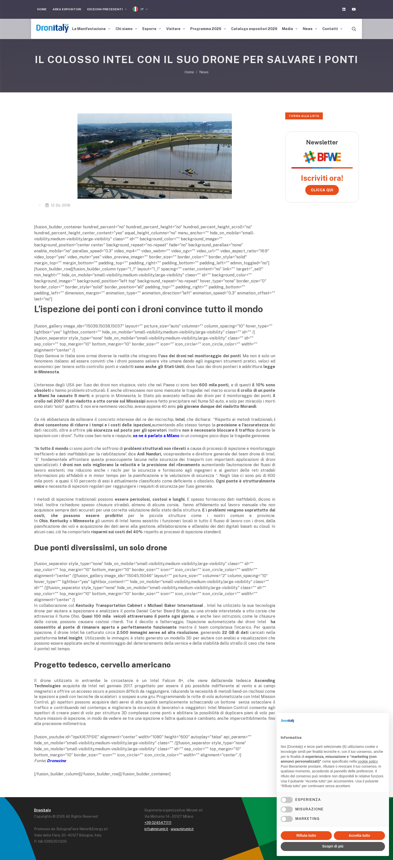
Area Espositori (67, 9)
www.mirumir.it (182, 829)
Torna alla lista (304, 115)
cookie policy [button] (367, 761)
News (204, 72)
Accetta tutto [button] (359, 835)
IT (140, 9)
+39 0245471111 (157, 823)
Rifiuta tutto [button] (306, 835)
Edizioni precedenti (107, 9)
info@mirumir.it (156, 829)
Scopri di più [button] (333, 846)
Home (42, 9)
